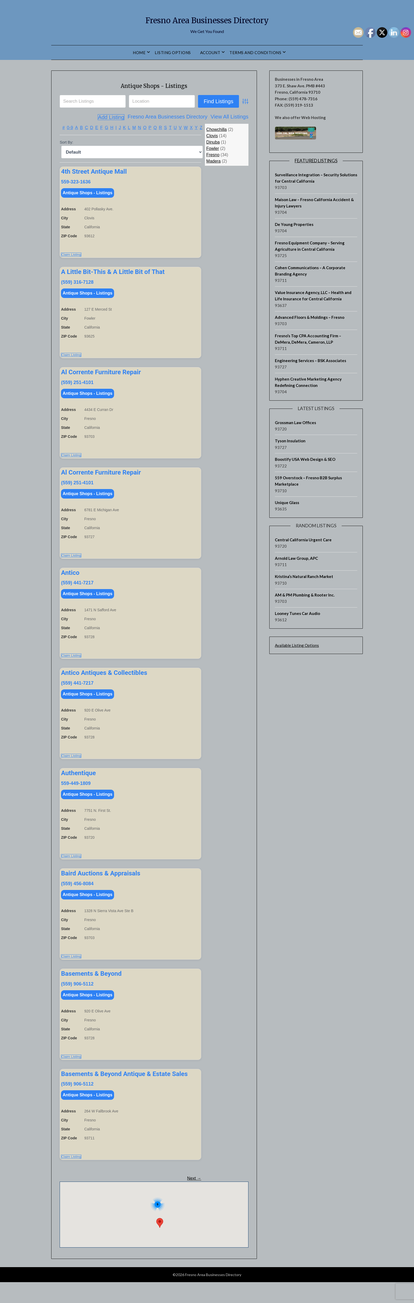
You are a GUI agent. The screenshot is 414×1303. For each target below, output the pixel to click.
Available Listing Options (297, 645)
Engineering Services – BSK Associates (310, 360)
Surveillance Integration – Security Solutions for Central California (316, 177)
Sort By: (66, 142)
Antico (70, 581)
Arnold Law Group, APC (296, 558)
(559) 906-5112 (77, 1000)
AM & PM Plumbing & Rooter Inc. (305, 595)
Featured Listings (316, 160)
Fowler (212, 148)
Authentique (78, 785)
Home (139, 52)
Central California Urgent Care (303, 539)
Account (210, 52)
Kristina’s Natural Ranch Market (304, 576)
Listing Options (173, 52)
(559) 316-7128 (77, 284)
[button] (159, 1244)
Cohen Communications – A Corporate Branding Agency (310, 270)
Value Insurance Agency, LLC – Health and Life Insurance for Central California (313, 295)
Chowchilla (216, 129)
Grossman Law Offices (295, 422)
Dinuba (213, 142)
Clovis (212, 135)
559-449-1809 (76, 795)
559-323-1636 (76, 181)
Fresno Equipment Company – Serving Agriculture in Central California (310, 246)
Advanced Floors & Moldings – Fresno (309, 317)
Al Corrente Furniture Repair (101, 376)
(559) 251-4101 (77, 386)
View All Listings (200, 117)
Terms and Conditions (255, 52)
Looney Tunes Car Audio (297, 613)
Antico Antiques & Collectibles (104, 683)
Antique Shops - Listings (154, 85)
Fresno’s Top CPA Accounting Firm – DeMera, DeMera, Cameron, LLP (308, 338)
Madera (213, 161)
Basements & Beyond (91, 990)
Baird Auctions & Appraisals (100, 888)
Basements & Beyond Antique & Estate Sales (124, 1092)
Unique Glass (287, 502)
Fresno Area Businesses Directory (207, 19)
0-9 (70, 127)
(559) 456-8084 (77, 898)
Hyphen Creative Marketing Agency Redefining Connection (308, 382)
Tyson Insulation (290, 440)
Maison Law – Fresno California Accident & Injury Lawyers (314, 202)
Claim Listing (71, 256)
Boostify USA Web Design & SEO (305, 459)
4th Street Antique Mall (94, 171)
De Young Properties (294, 224)
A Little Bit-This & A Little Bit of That (112, 273)
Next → (194, 1199)
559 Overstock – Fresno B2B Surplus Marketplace (308, 480)
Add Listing (235, 117)
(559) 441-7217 (77, 591)
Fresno (212, 154)
